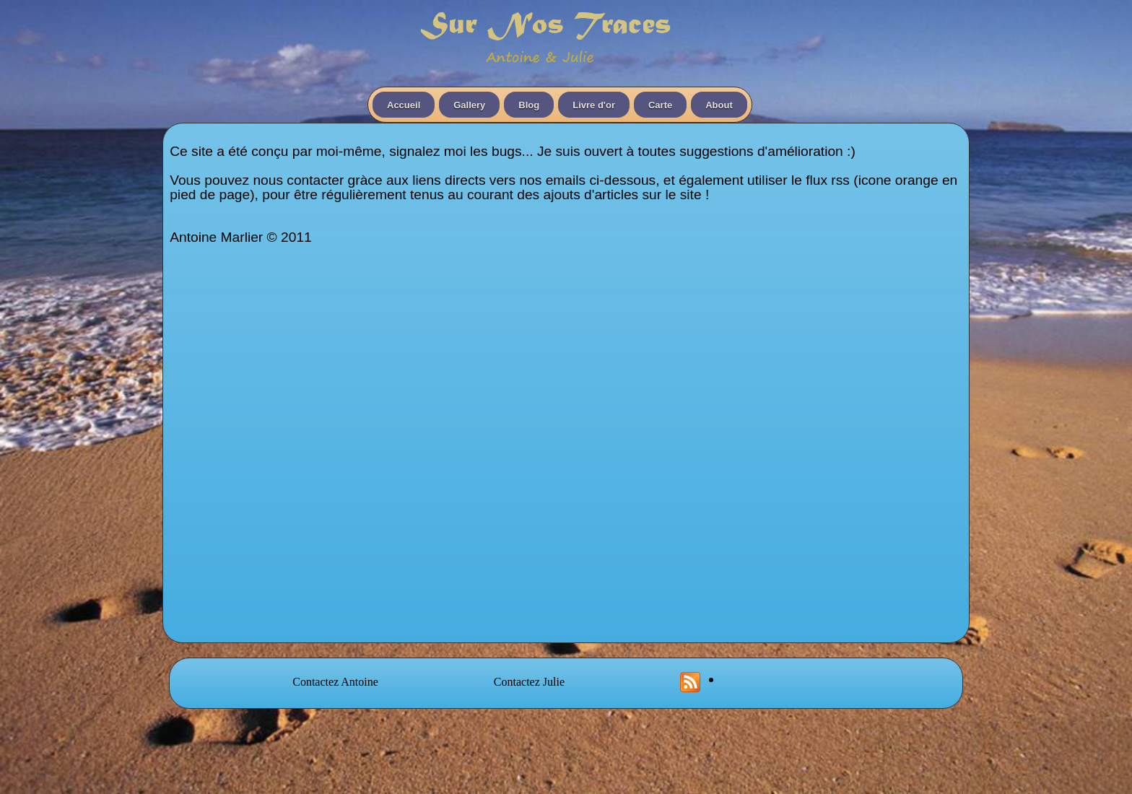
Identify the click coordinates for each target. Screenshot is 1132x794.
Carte (660, 105)
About (719, 105)
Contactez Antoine (335, 682)
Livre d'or (593, 105)
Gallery (469, 105)
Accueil (403, 105)
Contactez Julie (529, 682)
